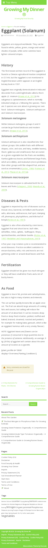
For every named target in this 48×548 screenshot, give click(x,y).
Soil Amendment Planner (11, 476)
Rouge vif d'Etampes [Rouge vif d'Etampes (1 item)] (25, 510)
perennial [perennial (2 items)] (27, 507)
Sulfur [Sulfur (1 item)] (24, 513)
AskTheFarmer (8, 35)
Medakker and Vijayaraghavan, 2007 (23, 238)
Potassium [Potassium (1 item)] (4, 510)
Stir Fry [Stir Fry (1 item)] (20, 513)
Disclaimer (5, 460)
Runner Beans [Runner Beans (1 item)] (35, 510)
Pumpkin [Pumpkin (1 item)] (16, 510)
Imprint (4, 469)
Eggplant (40, 35)
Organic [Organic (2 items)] (19, 507)
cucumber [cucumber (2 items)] (16, 501)
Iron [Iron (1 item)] (8, 504)
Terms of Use (6, 485)
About (5, 488)
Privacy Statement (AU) (16, 535)
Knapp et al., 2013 (27, 96)
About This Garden (9, 417)
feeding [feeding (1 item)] (27, 501)
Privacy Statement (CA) (10, 473)
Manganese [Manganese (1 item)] (26, 504)
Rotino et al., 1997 (16, 219)
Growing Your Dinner (9, 466)
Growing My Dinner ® (24, 11)
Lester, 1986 (28, 168)
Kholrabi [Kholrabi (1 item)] (12, 504)
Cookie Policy (24, 537)
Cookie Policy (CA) (8, 457)
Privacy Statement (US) (9, 537)
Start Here (5, 479)
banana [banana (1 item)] (3, 501)
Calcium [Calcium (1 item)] (8, 501)
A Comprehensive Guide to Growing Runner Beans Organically (35, 386)
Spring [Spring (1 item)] (11, 513)
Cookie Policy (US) (36, 537)
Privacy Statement (8, 540)
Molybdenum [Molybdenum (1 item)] (34, 504)
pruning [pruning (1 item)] (10, 510)
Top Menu (10, 2)
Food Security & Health (10, 463)
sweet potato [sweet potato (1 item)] (30, 513)
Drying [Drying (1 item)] (22, 501)
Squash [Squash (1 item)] (15, 513)
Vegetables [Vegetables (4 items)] (8, 516)
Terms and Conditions (10, 482)
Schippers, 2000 (25, 186)
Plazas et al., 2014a (18, 172)
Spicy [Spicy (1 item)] (6, 513)
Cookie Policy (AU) (32, 535)
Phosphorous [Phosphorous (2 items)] (37, 507)
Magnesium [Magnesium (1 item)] (18, 504)
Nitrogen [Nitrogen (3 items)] (11, 507)
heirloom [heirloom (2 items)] (33, 501)
